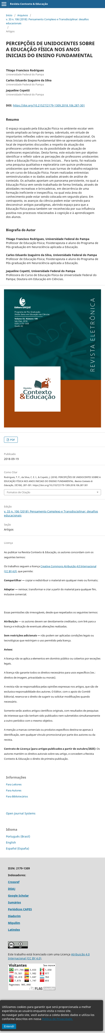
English (11, 842)
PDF (12, 440)
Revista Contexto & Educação (29, 4)
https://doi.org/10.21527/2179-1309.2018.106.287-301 (49, 105)
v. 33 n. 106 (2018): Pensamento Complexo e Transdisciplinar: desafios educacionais (47, 21)
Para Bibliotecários (17, 796)
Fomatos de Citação (18, 492)
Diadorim (14, 916)
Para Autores (13, 790)
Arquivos (22, 15)
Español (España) (17, 848)
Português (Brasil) (18, 836)
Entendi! (9, 1026)
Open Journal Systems (20, 813)
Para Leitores (14, 784)
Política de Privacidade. (57, 1019)
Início (9, 15)
